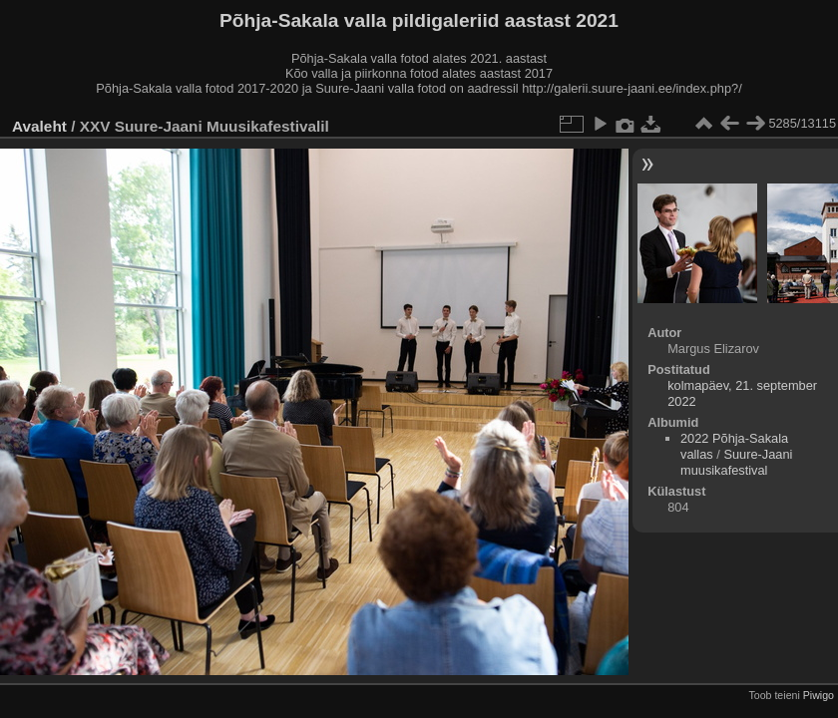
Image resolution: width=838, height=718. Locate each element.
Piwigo (818, 695)
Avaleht (39, 126)
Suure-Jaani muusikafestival (736, 462)
